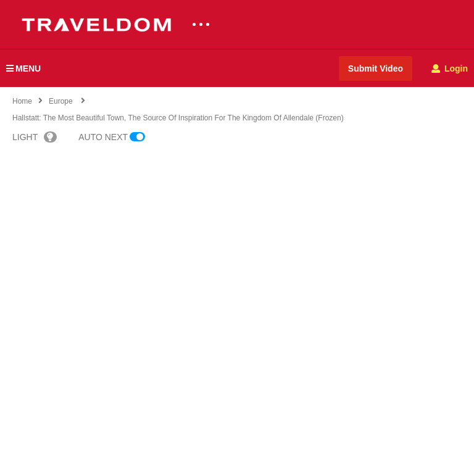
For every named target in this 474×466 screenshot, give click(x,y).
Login (449, 68)
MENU (23, 68)
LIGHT (34, 137)
